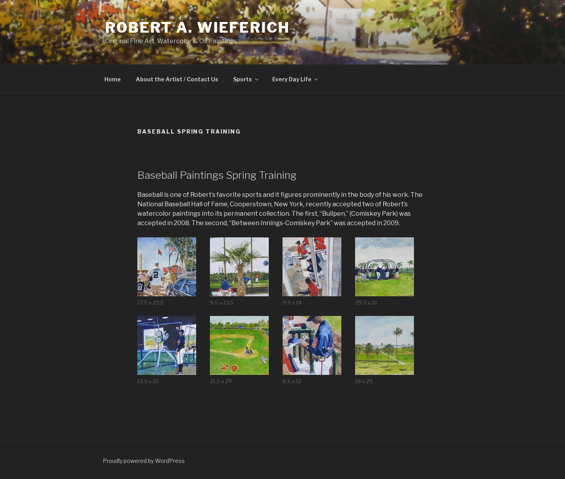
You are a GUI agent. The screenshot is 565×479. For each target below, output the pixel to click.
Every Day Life (295, 79)
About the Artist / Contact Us (177, 79)
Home (112, 79)
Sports (246, 79)
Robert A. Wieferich (197, 27)
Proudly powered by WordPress (144, 460)
